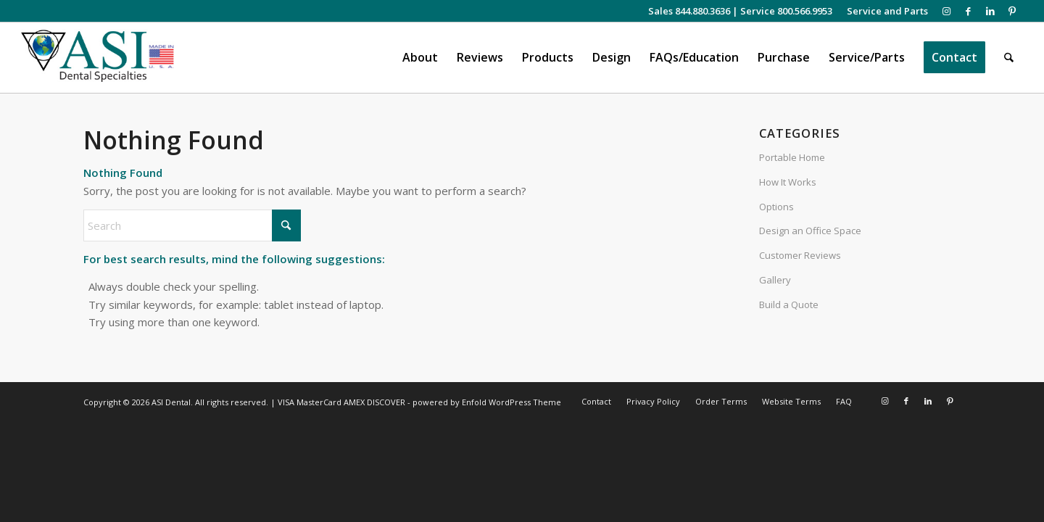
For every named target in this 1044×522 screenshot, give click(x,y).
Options (776, 206)
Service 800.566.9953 (786, 10)
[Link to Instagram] (946, 11)
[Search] (1009, 57)
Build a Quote (789, 304)
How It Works (787, 181)
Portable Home (792, 157)
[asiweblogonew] (97, 57)
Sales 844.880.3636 (689, 10)
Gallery (775, 279)
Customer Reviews (800, 255)
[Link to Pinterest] (1012, 11)
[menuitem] (884, 10)
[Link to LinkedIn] (989, 11)
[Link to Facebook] (968, 11)
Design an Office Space (810, 230)
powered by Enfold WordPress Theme (487, 402)
